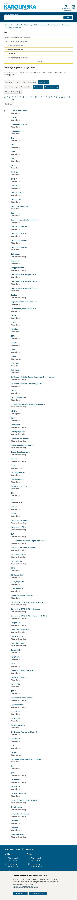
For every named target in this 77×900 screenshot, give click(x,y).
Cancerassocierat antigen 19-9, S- (24, 288)
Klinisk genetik (43, 82)
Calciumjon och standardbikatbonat (25, 220)
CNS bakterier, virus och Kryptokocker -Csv (28, 541)
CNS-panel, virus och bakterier (23, 547)
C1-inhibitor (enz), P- (19, 124)
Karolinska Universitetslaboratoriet (57, 25)
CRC (12, 664)
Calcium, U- (15, 199)
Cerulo (13, 390)
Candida (14, 295)
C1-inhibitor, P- (17, 131)
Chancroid (15, 425)
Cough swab (15, 623)
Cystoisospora (16, 807)
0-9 (13, 99)
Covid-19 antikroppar (19, 629)
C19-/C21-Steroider (18, 111)
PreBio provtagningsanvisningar (18, 58)
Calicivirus (15, 254)
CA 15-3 (14, 172)
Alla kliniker (9, 82)
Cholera (14, 459)
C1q (12, 138)
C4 (12, 158)
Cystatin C (15, 786)
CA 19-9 (14, 179)
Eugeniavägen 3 (36, 866)
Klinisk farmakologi (29, 82)
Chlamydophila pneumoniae (22, 445)
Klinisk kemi (38, 87)
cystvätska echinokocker (20, 814)
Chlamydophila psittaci (20, 452)
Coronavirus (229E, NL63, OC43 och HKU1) (27, 602)
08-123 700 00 (35, 860)
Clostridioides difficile (19, 520)
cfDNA (13, 411)
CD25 (13, 322)
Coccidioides (16, 561)
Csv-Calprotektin (17, 725)
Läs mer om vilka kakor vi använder (25, 886)
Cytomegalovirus (17, 834)
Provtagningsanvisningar (12, 27)
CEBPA (13, 356)
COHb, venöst (16, 588)
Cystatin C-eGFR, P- (18, 793)
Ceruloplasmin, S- (18, 397)
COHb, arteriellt (17, 575)
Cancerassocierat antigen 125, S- (23, 274)
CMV (12, 534)
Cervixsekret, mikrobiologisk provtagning (27, 404)
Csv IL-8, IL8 (15, 711)
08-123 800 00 (12, 860)
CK (12, 493)
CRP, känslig (15, 684)
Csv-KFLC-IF (15, 739)
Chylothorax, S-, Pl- (18, 486)
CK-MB (13, 513)
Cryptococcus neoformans (21, 698)
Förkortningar (12, 53)
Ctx (12, 766)
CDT (12, 336)
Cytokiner (14, 821)
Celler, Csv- (15, 370)
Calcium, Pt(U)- (17, 192)
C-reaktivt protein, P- (19, 677)
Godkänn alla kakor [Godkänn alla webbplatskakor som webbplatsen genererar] (38, 893)
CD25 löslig (15, 329)
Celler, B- (14, 363)
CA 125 (13, 165)
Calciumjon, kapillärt (19, 240)
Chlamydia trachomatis (20, 438)
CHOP (13, 466)
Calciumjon (15, 213)
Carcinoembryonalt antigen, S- (23, 309)
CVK (12, 773)
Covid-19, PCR (16, 636)
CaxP (13, 315)
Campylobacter (17, 268)
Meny (73, 8)
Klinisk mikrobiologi (51, 87)
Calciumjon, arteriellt (19, 227)
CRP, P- (13, 691)
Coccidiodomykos (18, 554)
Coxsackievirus (17, 643)
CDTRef (13, 343)
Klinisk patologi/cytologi (12, 92)
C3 (12, 145)
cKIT (12, 500)
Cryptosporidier (17, 704)
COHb (13, 568)
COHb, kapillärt (17, 582)
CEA (12, 349)
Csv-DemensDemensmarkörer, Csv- (25, 732)
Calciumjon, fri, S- (18, 233)
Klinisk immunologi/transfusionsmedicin (18, 87)
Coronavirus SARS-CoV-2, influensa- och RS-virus (30, 616)
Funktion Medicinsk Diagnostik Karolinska (29, 25)
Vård (11, 25)
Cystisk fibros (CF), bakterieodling (24, 800)
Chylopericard (16, 479)
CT (12, 745)
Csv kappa (15, 718)
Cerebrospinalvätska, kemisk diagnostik (26, 384)
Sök (68, 17)
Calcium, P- (15, 186)
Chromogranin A (17, 472)
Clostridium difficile (18, 527)
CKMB (13, 506)
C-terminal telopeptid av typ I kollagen (26, 759)
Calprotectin (15, 261)
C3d (12, 151)
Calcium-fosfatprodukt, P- (21, 206)
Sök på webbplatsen (12, 17)
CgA (12, 418)
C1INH (13, 117)
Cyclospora (15, 780)
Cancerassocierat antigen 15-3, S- (24, 281)
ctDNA (13, 752)
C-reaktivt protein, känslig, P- (22, 670)
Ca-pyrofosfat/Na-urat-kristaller (23, 302)
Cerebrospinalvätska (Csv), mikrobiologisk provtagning (32, 377)
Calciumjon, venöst (18, 247)
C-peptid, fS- (15, 650)
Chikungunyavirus (18, 431)
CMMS (18, 82)
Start (7, 25)
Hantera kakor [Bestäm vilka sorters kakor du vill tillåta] (20, 893)
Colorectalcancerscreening (21, 595)
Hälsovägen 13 (13, 866)
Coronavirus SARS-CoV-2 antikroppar (25, 609)
